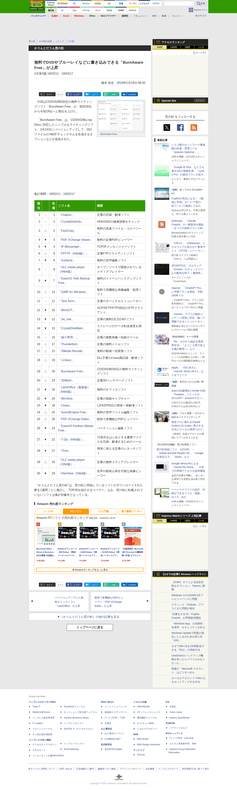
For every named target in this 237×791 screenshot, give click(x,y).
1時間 (160, 47)
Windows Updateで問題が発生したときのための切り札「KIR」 (187, 636)
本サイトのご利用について (41, 768)
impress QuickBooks (179, 717)
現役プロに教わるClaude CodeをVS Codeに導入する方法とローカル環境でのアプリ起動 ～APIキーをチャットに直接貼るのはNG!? (188, 429)
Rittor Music (107, 702)
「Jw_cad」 (66, 319)
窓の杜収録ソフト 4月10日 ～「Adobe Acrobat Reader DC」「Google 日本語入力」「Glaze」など (180, 453)
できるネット (39, 750)
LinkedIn (132, 94)
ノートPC (48, 511)
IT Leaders (37, 723)
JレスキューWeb (145, 723)
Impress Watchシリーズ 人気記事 (181, 515)
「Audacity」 (66, 260)
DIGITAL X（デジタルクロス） (79, 729)
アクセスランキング (173, 42)
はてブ (95, 94)
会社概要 (150, 768)
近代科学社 (106, 744)
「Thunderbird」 (69, 344)
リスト (60, 94)
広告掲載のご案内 (85, 768)
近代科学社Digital (113, 749)
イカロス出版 (140, 702)
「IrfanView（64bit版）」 (75, 473)
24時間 (173, 47)
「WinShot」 (66, 398)
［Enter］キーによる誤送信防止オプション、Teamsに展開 (188, 586)
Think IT (36, 706)
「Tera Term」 (67, 301)
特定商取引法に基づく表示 (195, 768)
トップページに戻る (89, 627)
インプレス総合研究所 (43, 717)
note (114, 94)
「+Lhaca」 (66, 360)
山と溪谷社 (106, 729)
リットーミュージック (116, 706)
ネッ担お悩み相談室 (42, 734)
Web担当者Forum (41, 712)
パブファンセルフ (178, 728)
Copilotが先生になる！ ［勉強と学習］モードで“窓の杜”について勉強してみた (187, 202)
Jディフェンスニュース (148, 712)
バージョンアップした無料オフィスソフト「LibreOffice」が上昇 (69, 602)
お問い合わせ (65, 768)
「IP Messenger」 (70, 246)
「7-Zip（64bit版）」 (72, 439)
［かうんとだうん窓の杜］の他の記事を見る (89, 616)
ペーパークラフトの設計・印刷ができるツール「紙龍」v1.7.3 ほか (188, 493)
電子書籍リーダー (131, 511)
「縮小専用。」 (68, 337)
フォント (175, 16)
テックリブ (138, 750)
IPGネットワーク (174, 733)
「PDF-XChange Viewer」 (75, 239)
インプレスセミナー (74, 723)
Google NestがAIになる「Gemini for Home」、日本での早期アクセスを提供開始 (188, 467)
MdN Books (142, 739)
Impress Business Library (76, 717)
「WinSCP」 (66, 310)
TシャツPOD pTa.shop (181, 738)
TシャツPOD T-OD (115, 717)
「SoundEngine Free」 (73, 412)
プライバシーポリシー (130, 768)
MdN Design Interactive (148, 744)
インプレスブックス (74, 743)
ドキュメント (140, 16)
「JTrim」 (64, 450)
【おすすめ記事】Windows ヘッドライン (184, 574)
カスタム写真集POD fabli (182, 743)
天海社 (172, 706)
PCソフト (75, 511)
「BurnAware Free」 (108, 134)
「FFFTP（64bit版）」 (73, 253)
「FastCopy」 (67, 230)
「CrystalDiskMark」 (72, 328)
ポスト (50, 94)
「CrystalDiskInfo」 (71, 221)
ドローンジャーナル (42, 729)
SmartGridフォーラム (74, 706)
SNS (154, 16)
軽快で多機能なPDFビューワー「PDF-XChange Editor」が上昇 (109, 602)
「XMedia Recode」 (71, 351)
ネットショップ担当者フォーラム (80, 712)
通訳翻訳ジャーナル (147, 717)
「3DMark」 (66, 380)
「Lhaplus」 (66, 214)
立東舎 (108, 723)
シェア (77, 94)
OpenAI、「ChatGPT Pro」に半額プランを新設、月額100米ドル (187, 291)
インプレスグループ (168, 768)
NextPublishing (71, 749)
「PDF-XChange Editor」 (75, 419)
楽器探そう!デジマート (116, 712)
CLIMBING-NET (113, 739)
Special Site (169, 100)
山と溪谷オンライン (115, 733)
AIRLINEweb (143, 706)
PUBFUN (170, 723)
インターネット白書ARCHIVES (48, 755)
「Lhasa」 (65, 405)
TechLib (141, 754)
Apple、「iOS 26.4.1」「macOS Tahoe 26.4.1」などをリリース (187, 371)
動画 (164, 16)
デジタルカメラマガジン (44, 744)
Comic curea (175, 712)
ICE (167, 702)
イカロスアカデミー (147, 729)
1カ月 (201, 47)
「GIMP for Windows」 (73, 292)
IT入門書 (104, 511)
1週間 (187, 47)
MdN (135, 734)
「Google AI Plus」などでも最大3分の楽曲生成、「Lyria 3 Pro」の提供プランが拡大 (187, 171)
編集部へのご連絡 (107, 768)
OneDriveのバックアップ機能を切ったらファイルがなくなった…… (188, 659)
